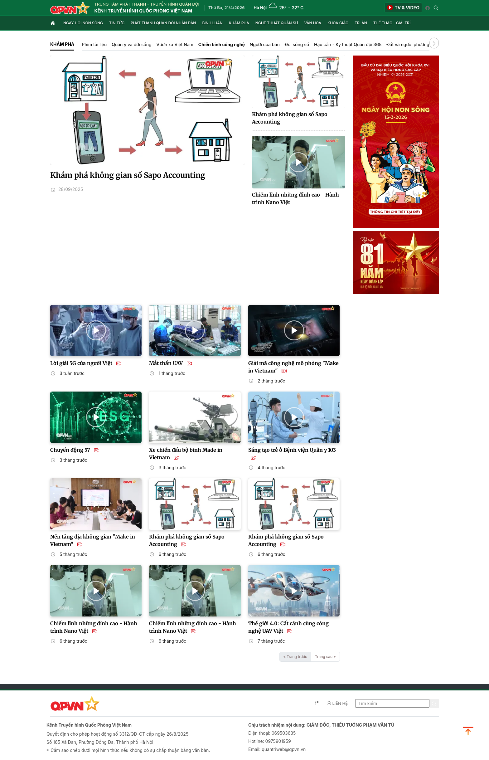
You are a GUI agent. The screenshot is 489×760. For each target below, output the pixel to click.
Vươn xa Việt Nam (175, 44)
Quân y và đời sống (131, 44)
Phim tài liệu (94, 44)
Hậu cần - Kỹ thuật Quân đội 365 (347, 44)
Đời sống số (297, 44)
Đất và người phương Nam (413, 44)
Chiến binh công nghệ (221, 44)
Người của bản (265, 44)
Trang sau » (325, 656)
